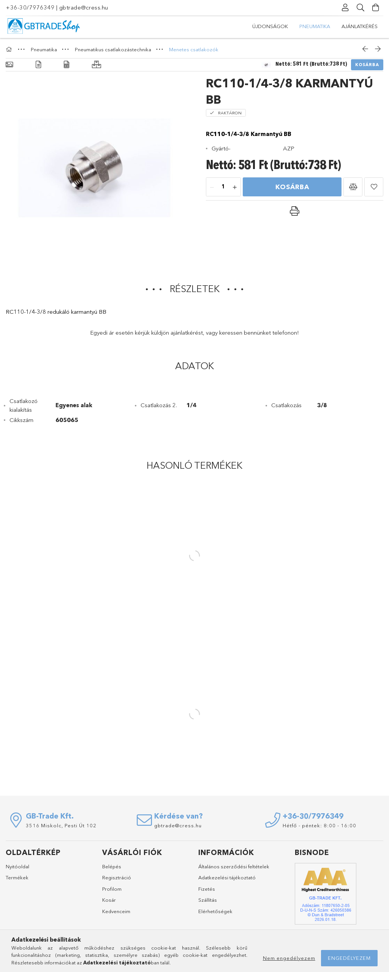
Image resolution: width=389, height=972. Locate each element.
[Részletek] (38, 64)
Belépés (111, 866)
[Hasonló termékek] (96, 64)
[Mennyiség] (223, 187)
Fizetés (206, 889)
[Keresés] (360, 7)
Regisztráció (116, 877)
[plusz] (234, 187)
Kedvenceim (116, 911)
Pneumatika (314, 26)
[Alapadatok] (9, 64)
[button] (352, 186)
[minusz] (212, 187)
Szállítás (207, 900)
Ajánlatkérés (360, 26)
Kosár (109, 900)
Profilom (112, 889)
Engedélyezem (349, 958)
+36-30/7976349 (30, 7)
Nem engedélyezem (289, 958)
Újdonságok (270, 26)
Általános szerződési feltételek (233, 866)
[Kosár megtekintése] (375, 7)
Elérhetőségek (215, 911)
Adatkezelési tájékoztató (227, 877)
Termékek (17, 877)
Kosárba (367, 64)
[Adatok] (66, 64)
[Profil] (345, 7)
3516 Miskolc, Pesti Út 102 (61, 825)
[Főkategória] (10, 49)
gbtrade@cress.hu (83, 7)
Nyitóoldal (17, 866)
